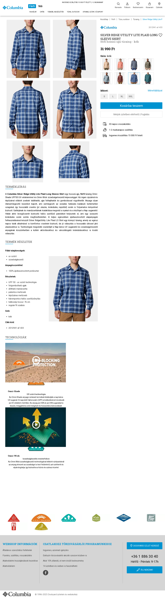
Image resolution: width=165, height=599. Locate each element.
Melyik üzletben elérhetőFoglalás (131, 114)
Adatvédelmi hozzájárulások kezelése (20, 560)
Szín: (103, 56)
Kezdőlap (104, 19)
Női (40, 6)
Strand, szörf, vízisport (93, 12)
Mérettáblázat (155, 90)
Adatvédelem (9, 566)
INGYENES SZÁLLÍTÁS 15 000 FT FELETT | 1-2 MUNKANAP (82, 2)
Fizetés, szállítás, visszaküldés (17, 555)
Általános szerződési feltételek (17, 550)
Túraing (136, 19)
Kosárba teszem (131, 106)
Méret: (104, 90)
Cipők (42, 12)
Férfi (32, 6)
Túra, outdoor (73, 12)
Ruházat (33, 12)
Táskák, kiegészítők (56, 12)
